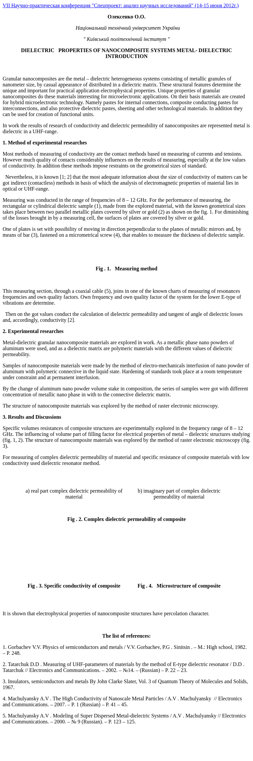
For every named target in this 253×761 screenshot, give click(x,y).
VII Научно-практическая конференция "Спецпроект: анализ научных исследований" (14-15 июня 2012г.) (121, 5)
